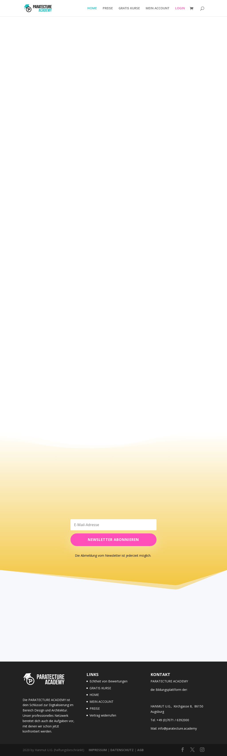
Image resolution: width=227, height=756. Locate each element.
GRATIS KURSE (129, 8)
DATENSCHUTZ (122, 750)
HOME (92, 8)
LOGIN (180, 8)
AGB (140, 750)
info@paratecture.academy (177, 728)
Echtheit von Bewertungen (108, 681)
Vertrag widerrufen (103, 715)
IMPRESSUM (98, 750)
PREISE (108, 8)
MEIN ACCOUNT (157, 8)
